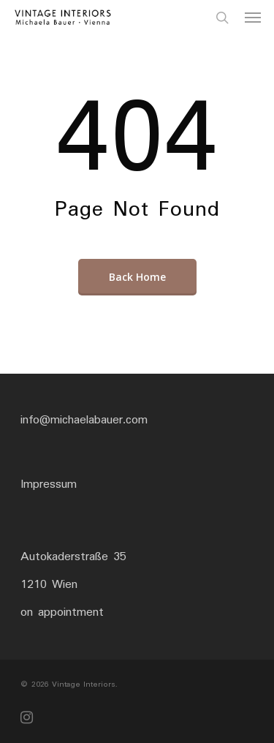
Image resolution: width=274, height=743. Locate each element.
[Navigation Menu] (253, 17)
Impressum (48, 484)
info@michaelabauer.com (84, 420)
